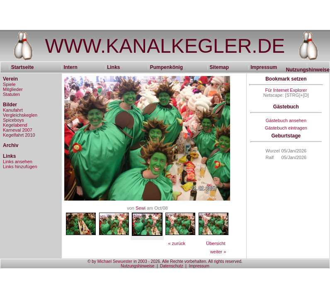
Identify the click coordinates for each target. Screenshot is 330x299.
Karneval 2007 (17, 129)
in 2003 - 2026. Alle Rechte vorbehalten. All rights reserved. (187, 261)
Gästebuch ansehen (286, 120)
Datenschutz (171, 266)
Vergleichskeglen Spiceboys (20, 118)
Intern (70, 67)
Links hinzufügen (20, 166)
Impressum (263, 67)
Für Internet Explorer (286, 90)
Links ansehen (17, 161)
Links (113, 67)
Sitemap (219, 67)
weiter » (218, 251)
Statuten (11, 94)
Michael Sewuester (114, 261)
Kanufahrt (13, 110)
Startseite (25, 67)
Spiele (9, 84)
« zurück (176, 243)
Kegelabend (15, 125)
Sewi (141, 208)
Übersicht (215, 243)
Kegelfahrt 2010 (19, 134)
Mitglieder (13, 89)
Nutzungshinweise (308, 70)
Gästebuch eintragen (286, 127)
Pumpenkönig (166, 67)
